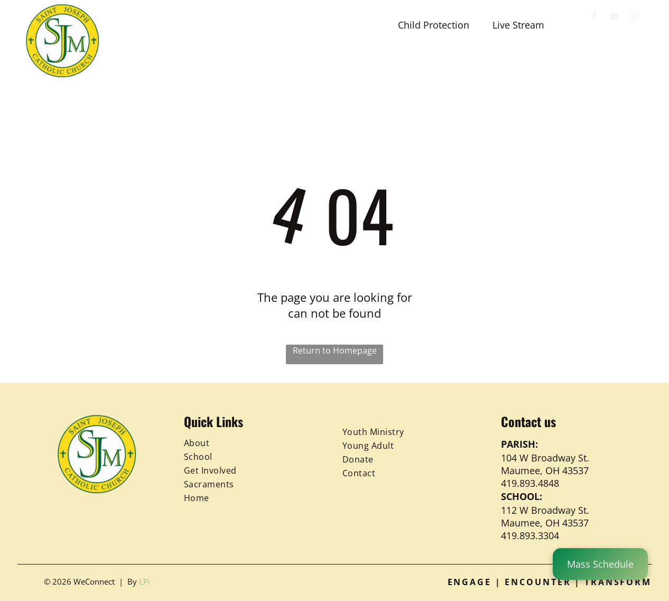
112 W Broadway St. (545, 510)
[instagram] (634, 18)
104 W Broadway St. (545, 457)
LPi (144, 581)
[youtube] (614, 18)
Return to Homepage (335, 350)
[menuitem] (151, 64)
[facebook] (594, 18)
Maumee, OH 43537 (545, 470)
